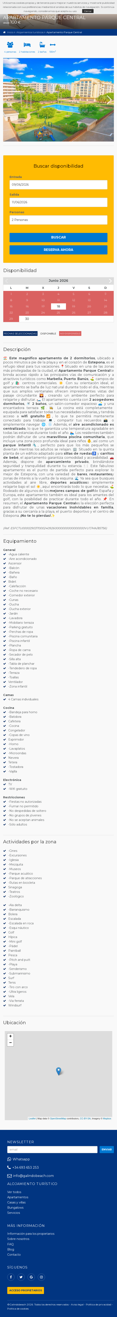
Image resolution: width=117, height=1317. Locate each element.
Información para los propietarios (30, 1234)
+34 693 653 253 (23, 1167)
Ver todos (14, 1192)
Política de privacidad (98, 1304)
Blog (10, 1249)
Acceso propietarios (25, 1290)
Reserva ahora (58, 250)
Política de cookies (18, 1308)
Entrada (16, 177)
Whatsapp (18, 1159)
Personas (17, 212)
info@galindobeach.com (30, 1176)
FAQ (10, 1244)
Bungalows (15, 1207)
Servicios (13, 1213)
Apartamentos (17, 1197)
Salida (14, 194)
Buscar (58, 237)
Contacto (14, 1254)
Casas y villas (16, 1202)
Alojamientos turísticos (30, 32)
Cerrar (88, 11)
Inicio (10, 32)
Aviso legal (77, 1304)
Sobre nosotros (18, 1239)
